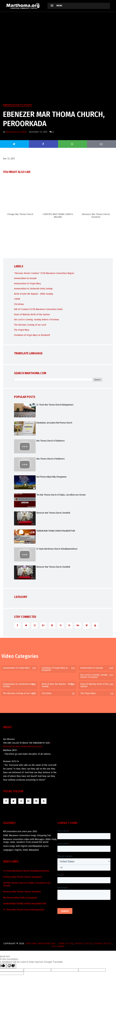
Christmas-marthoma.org (40, 943)
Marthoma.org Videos (16, 131)
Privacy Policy (83, 943)
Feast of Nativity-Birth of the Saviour (32, 314)
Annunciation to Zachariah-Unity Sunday (33, 288)
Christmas (19, 304)
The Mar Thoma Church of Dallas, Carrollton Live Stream (61, 495)
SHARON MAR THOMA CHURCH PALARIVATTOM (55, 531)
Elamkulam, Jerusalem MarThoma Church (54, 422)
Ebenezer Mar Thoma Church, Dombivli (53, 513)
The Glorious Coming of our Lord (30, 324)
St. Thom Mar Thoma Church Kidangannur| (54, 404)
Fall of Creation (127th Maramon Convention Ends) (38, 309)
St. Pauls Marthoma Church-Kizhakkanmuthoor (57, 549)
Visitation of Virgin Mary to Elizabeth (32, 335)
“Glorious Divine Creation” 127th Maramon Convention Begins (44, 273)
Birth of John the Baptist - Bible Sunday (33, 293)
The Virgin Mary (21, 329)
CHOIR (17, 299)
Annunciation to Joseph (17, 104)
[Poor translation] (11, 965)
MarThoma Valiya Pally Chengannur (51, 477)
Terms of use (65, 943)
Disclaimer (58, 946)
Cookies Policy (103, 943)
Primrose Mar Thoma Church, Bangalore (22, 877)
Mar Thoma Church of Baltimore (50, 440)
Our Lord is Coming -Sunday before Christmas (36, 319)
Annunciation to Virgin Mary (27, 283)
